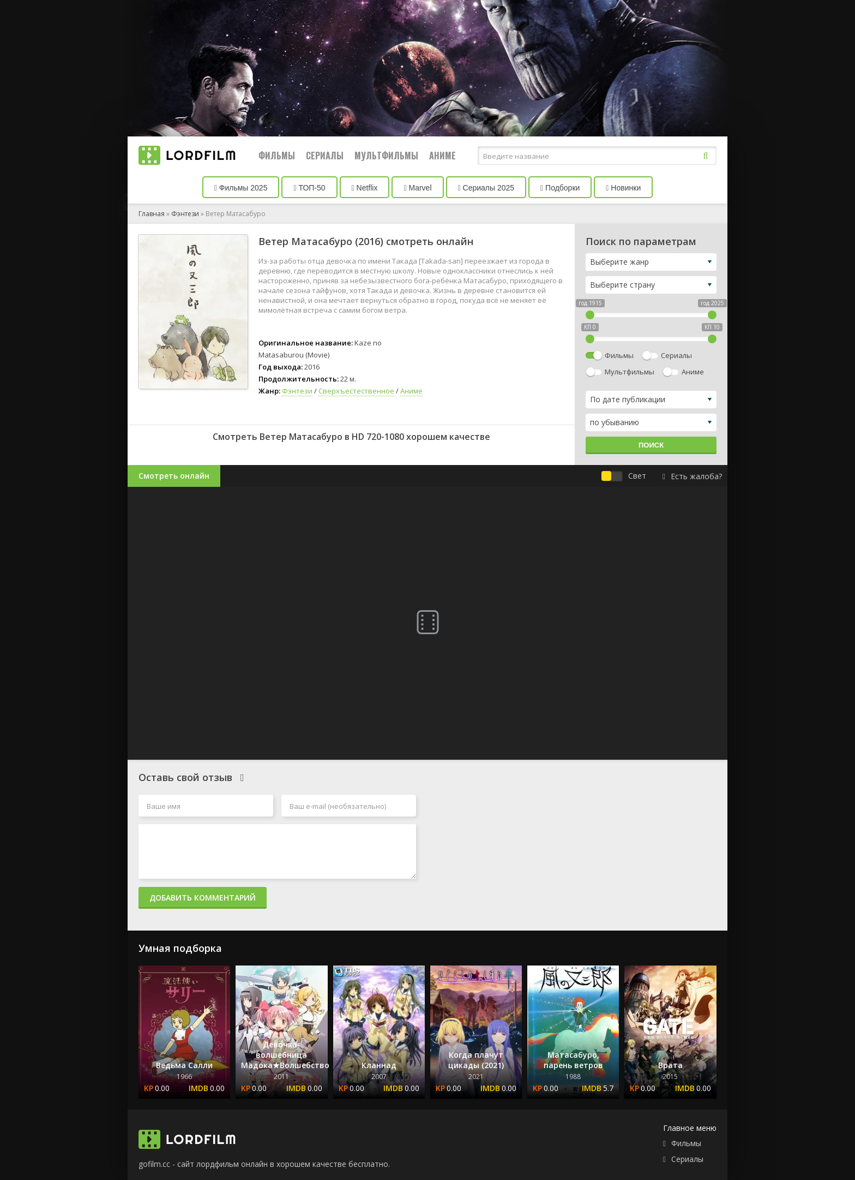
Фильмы (276, 155)
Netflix (365, 187)
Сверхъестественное (356, 391)
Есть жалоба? (692, 476)
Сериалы (325, 155)
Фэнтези (185, 213)
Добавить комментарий (202, 897)
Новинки (623, 187)
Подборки (560, 187)
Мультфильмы (386, 155)
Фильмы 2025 (241, 187)
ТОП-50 (309, 187)
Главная (152, 213)
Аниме (442, 155)
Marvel (417, 187)
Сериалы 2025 (486, 187)
